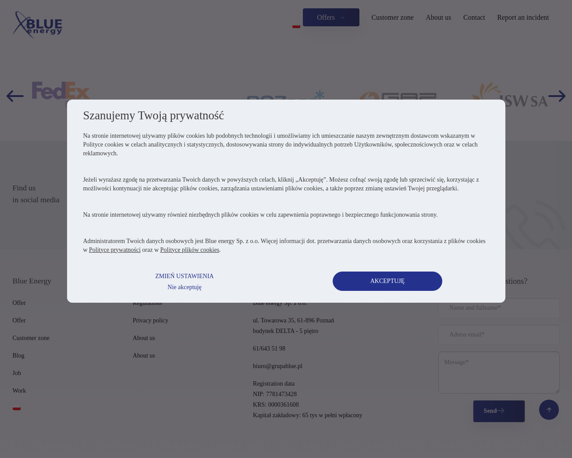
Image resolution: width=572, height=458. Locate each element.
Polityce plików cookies (191, 264)
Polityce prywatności (116, 264)
